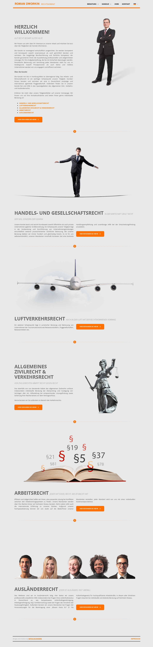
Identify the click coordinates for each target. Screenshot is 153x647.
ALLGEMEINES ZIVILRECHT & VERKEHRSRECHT (36, 108)
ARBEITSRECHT (25, 110)
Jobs (116, 4)
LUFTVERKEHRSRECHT (27, 105)
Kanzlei (105, 4)
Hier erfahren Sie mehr (28, 119)
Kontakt (126, 4)
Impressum (135, 639)
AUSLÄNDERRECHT (26, 113)
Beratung (91, 4)
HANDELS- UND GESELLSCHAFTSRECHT (34, 103)
